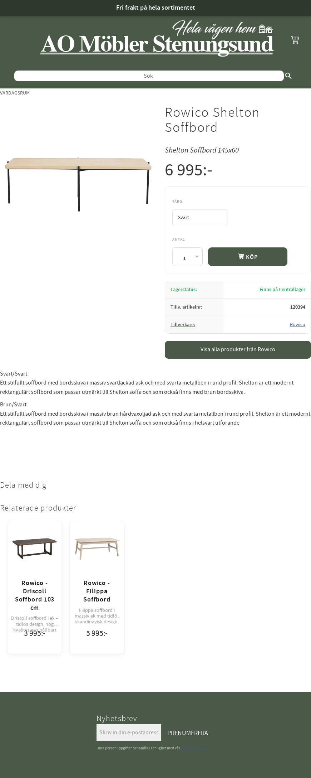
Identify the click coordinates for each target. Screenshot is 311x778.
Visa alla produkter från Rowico (238, 349)
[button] (295, 39)
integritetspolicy (194, 748)
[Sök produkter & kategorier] (149, 76)
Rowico (297, 325)
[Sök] (288, 76)
